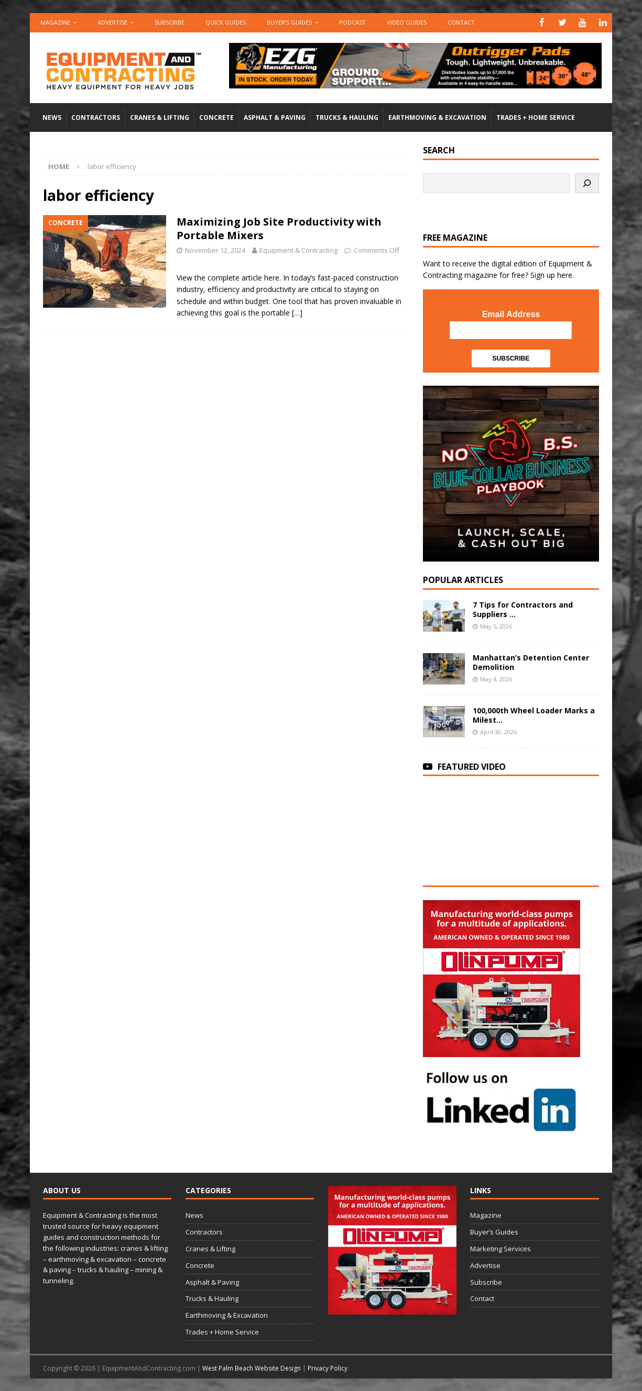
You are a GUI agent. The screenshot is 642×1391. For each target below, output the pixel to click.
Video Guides (407, 22)
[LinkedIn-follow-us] (501, 1126)
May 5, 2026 (496, 625)
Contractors (95, 117)
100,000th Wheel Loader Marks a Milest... (534, 714)
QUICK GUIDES (225, 22)
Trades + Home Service (535, 117)
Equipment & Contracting (298, 249)
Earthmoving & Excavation (437, 117)
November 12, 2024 (215, 249)
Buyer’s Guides (289, 22)
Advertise (112, 22)
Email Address (511, 313)
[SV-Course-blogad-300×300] (511, 554)
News (51, 117)
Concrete (216, 117)
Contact (461, 22)
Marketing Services (500, 1248)
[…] (297, 312)
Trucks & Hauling (346, 117)
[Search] (587, 183)
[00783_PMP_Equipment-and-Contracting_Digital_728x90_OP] (415, 82)
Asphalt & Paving (275, 117)
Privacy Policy (327, 1367)
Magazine (55, 22)
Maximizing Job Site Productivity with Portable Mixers (279, 228)
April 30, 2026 (498, 731)
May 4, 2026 (496, 678)
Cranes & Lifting (159, 117)
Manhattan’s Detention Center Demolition (531, 661)
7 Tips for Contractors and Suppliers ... (523, 608)
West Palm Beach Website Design (251, 1367)
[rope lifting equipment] (501, 1050)
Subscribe (169, 22)
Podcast (352, 22)
